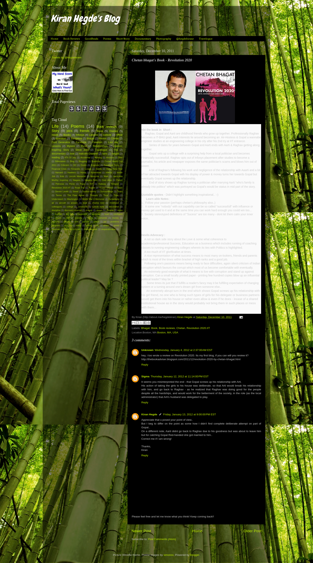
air (53, 203)
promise (68, 225)
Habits (99, 169)
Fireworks (75, 169)
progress (56, 225)
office (119, 134)
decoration (114, 206)
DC (74, 165)
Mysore (71, 146)
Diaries (113, 131)
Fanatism (97, 142)
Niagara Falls (91, 180)
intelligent (118, 214)
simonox (168, 554)
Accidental (85, 157)
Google (87, 169)
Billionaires (60, 161)
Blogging (83, 161)
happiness (82, 214)
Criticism (65, 165)
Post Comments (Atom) (162, 539)
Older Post (252, 531)
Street (75, 191)
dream (99, 210)
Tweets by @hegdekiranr (67, 57)
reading (56, 157)
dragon (89, 210)
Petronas (59, 184)
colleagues (57, 206)
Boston (102, 138)
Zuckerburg (113, 199)
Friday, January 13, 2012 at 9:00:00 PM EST (189, 414)
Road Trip (79, 187)
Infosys (80, 134)
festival (58, 214)
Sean (120, 187)
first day (69, 214)
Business (95, 161)
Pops (82, 184)
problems (114, 221)
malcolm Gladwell (88, 153)
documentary (59, 153)
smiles (106, 225)
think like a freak (72, 229)
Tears (120, 191)
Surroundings (106, 191)
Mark (106, 176)
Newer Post (141, 531)
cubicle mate (98, 206)
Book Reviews (71, 38)
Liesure (93, 134)
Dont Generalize (61, 142)
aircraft (62, 203)
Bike (120, 157)
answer (74, 203)
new (76, 221)
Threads (94, 195)
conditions (83, 206)
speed (116, 225)
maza (90, 218)
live (67, 218)
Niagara (76, 180)
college (69, 206)
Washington (72, 199)
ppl (104, 221)
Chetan (180, 328)
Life (55, 126)
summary (56, 229)
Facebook (81, 142)
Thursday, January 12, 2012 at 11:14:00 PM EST (180, 376)
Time (105, 195)
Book (154, 328)
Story (55, 131)
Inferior (109, 172)
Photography (163, 38)
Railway (102, 184)
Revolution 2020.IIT (198, 328)
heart (106, 214)
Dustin (84, 165)
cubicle (107, 134)
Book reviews (167, 328)
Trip (116, 149)
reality (79, 225)
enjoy (120, 210)
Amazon (110, 157)
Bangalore (76, 138)
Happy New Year (114, 169)
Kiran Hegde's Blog (85, 18)
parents (86, 221)
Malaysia (94, 176)
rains (104, 153)
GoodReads (91, 38)
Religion (115, 184)
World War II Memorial (93, 199)
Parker (119, 180)
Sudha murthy (89, 191)
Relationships (100, 146)
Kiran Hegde (149, 414)
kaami (58, 218)
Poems (107, 38)
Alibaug (98, 157)
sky (97, 225)
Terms (59, 195)
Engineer (95, 165)
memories (102, 218)
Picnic (72, 184)
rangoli (115, 153)
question (61, 138)
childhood (114, 203)
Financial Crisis (59, 169)
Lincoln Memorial (77, 176)
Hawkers (71, 172)
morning (55, 221)
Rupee (92, 187)
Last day (113, 142)
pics (69, 131)
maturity (78, 218)
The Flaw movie (75, 195)
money (115, 218)
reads (55, 134)
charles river (98, 203)
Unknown (147, 350)
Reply (144, 364)
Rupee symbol (106, 187)
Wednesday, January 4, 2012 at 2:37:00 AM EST (184, 350)
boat (85, 203)
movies (66, 221)
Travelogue (205, 38)
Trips (116, 195)
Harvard (59, 172)
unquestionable (108, 229)
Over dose (107, 180)
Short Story (123, 38)
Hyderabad (96, 172)
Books (67, 134)
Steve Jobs (82, 149)
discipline (56, 210)
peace (96, 221)
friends (84, 131)
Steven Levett (61, 191)
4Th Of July (70, 157)
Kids (62, 176)
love (72, 153)
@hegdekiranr (185, 38)
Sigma (145, 376)
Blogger (194, 554)
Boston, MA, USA (167, 332)
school (89, 225)
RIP (91, 184)
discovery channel (73, 210)
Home (54, 38)
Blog (72, 161)
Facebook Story (111, 165)
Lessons (56, 146)
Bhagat (145, 328)
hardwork (95, 214)
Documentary (143, 38)
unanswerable (90, 229)
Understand (57, 199)
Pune (84, 146)
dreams (110, 210)
